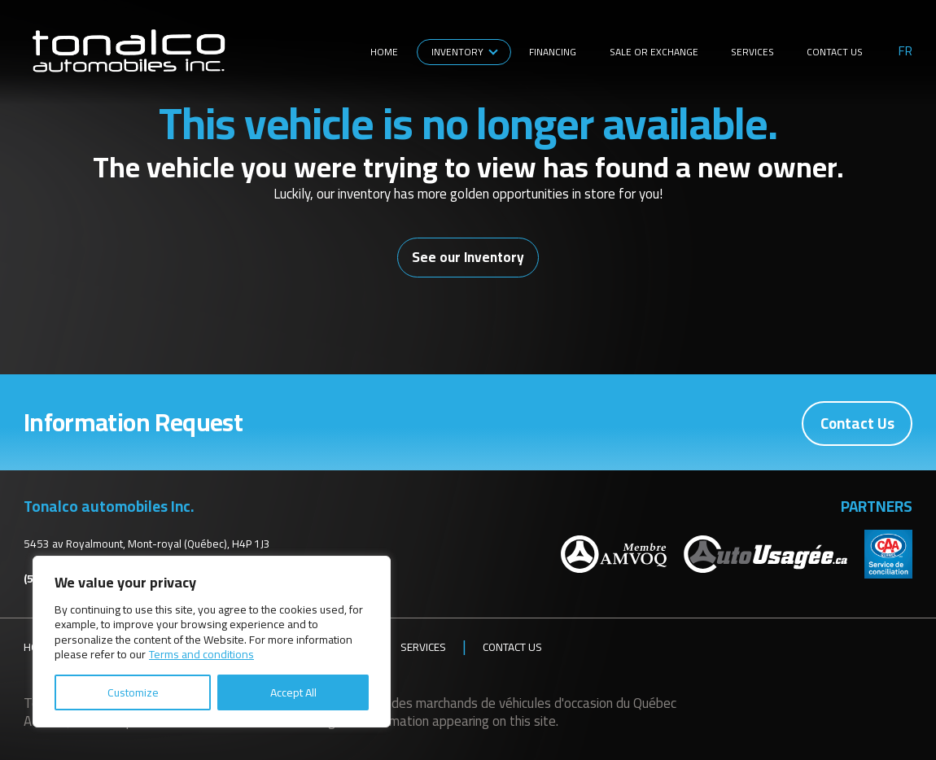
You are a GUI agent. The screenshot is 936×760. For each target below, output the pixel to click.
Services (752, 51)
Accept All (293, 692)
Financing (552, 51)
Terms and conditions (201, 654)
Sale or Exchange (654, 51)
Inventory (457, 51)
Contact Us (835, 51)
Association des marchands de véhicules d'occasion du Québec (499, 702)
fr (905, 52)
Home (384, 51)
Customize (133, 692)
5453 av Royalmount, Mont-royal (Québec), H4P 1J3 (147, 542)
